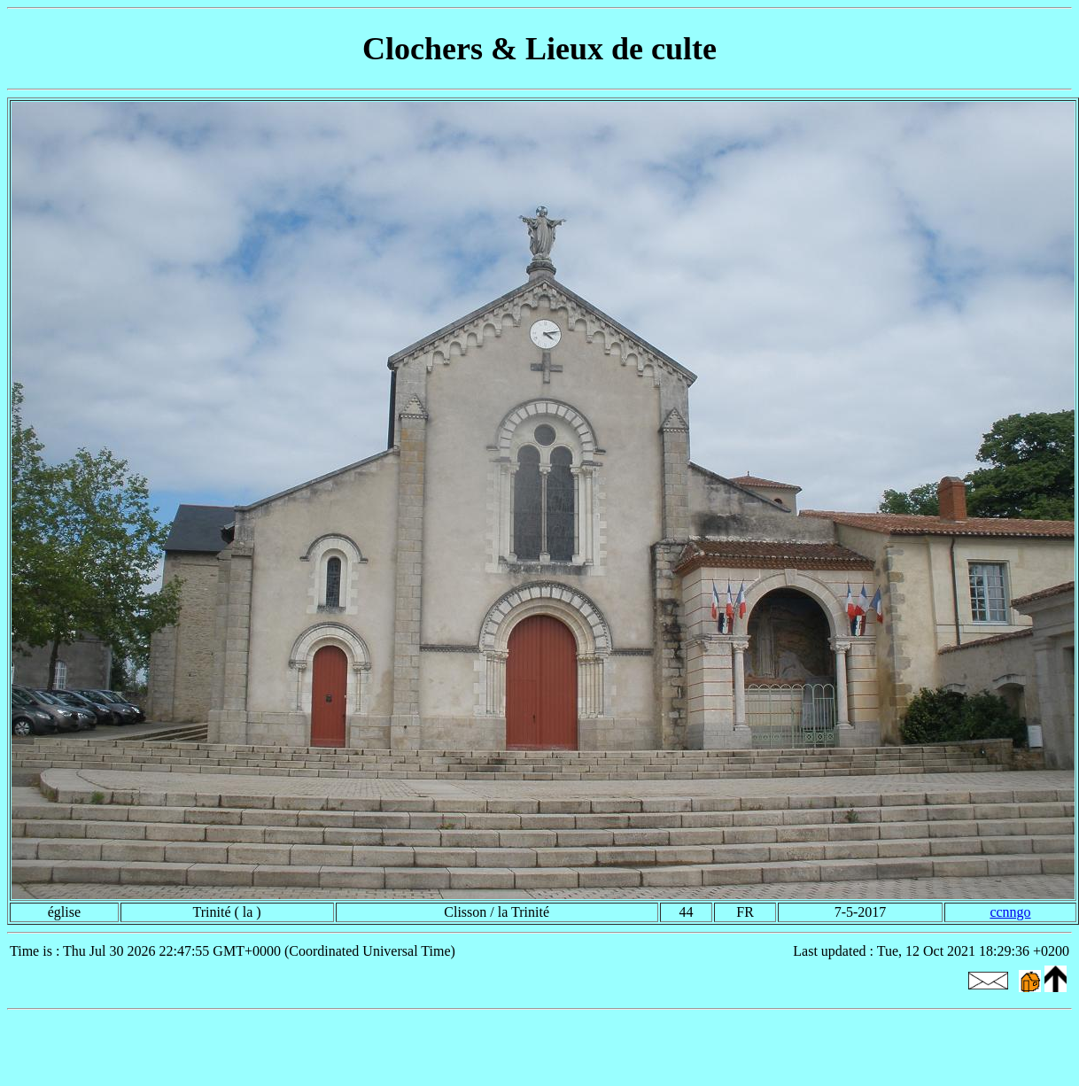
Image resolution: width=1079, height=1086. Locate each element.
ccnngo (1010, 911)
